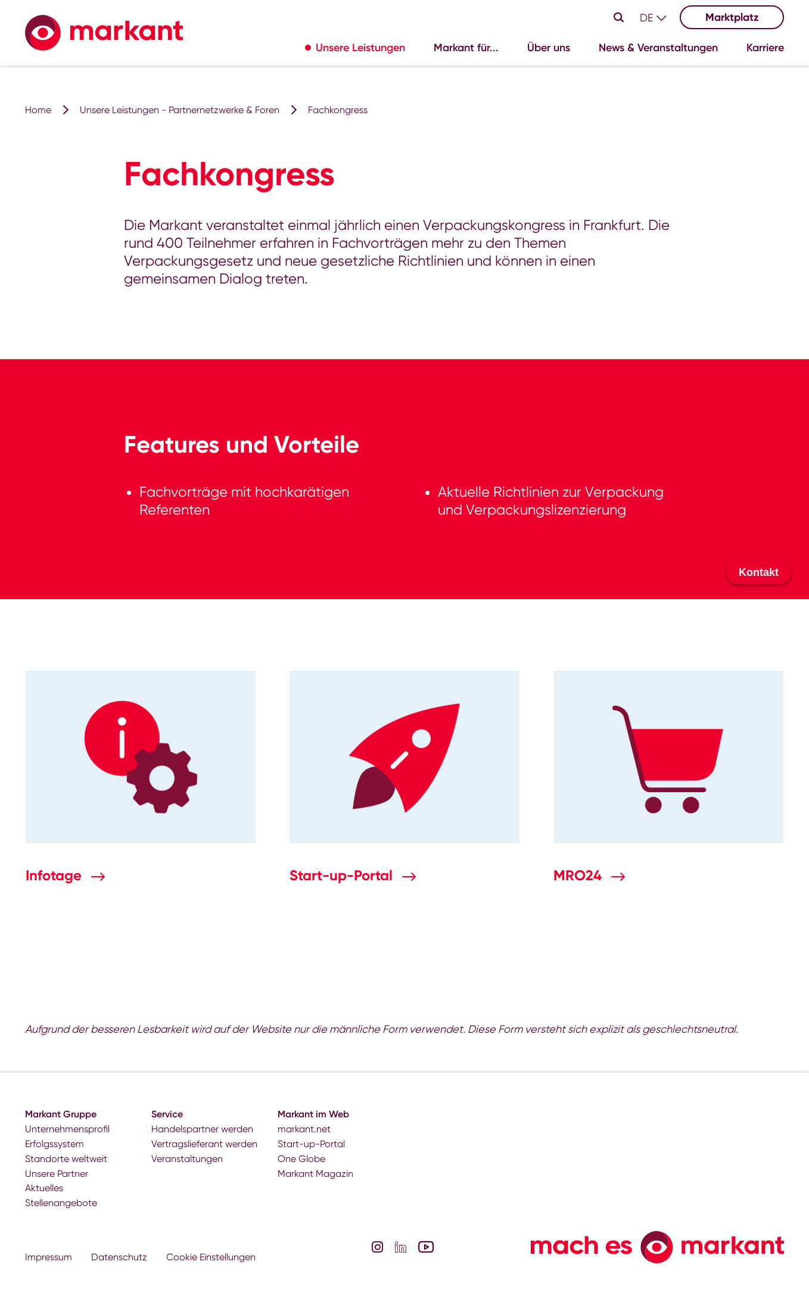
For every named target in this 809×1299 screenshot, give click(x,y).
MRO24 (579, 875)
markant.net (304, 1129)
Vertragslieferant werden (204, 1144)
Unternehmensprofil (67, 1129)
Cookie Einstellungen (211, 1257)
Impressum (48, 1257)
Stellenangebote (61, 1202)
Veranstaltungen (187, 1158)
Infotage (55, 875)
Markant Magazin (315, 1173)
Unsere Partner (56, 1173)
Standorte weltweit (66, 1158)
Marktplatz (732, 17)
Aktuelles (44, 1188)
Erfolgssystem (54, 1144)
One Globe (301, 1158)
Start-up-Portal (343, 875)
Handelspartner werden (202, 1129)
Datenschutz (119, 1257)
